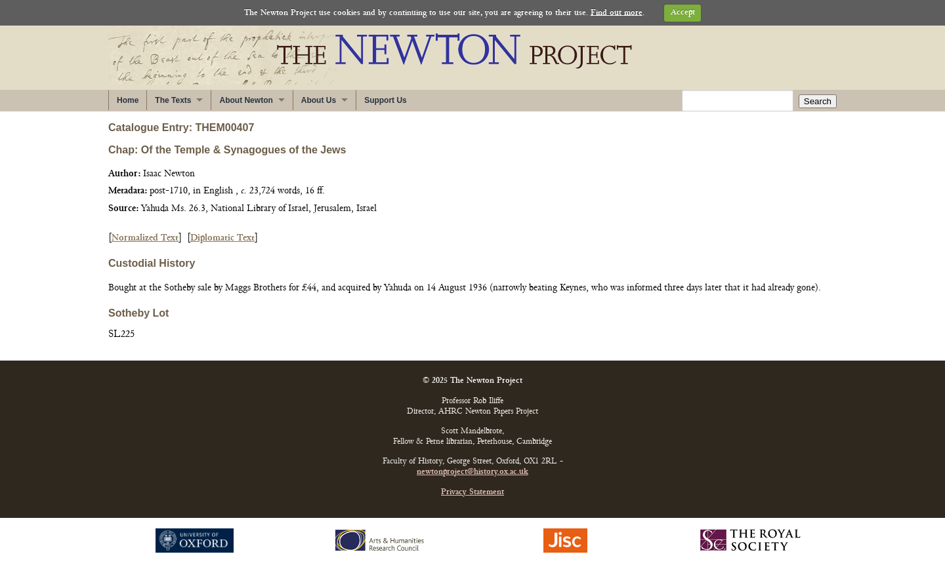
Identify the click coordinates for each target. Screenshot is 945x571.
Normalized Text (145, 238)
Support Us (385, 100)
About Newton (245, 100)
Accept (683, 13)
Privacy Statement (472, 492)
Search (817, 101)
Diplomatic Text (222, 238)
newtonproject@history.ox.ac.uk (472, 472)
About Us (318, 100)
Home (127, 100)
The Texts (173, 100)
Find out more (616, 13)
